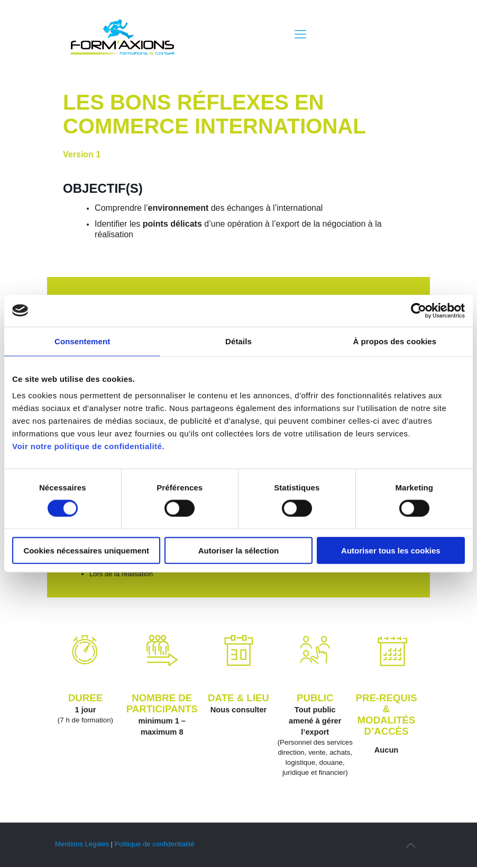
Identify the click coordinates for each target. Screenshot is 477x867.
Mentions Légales (82, 844)
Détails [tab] (238, 340)
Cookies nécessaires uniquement (86, 550)
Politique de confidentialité (155, 844)
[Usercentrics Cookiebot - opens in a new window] (418, 310)
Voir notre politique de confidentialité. (88, 446)
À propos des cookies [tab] (394, 340)
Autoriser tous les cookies (391, 550)
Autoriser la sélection (238, 550)
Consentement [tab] (82, 340)
